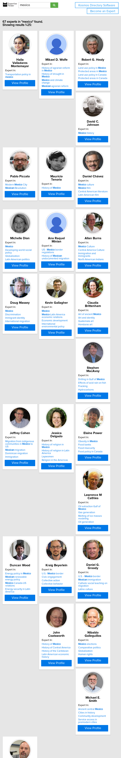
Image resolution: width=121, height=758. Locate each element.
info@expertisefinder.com (75, 736)
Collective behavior (55, 542)
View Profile (23, 98)
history (16, 150)
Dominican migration (93, 391)
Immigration (88, 395)
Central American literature (23, 233)
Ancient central (94, 608)
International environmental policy (93, 317)
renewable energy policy (19, 536)
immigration (93, 534)
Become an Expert (102, 11)
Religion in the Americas (22, 471)
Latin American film (19, 237)
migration (92, 388)
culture (17, 227)
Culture (17, 303)
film (15, 230)
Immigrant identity (55, 310)
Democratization (18, 687)
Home (92, 736)
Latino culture (89, 544)
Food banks (51, 459)
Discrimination (53, 306)
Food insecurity (53, 462)
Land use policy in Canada (96, 81)
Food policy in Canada (57, 466)
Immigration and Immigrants (17, 311)
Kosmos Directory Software (96, 5)
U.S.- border (56, 531)
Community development (95, 615)
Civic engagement (55, 535)
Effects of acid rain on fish (59, 382)
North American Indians (21, 316)
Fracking (49, 386)
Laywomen (14, 467)
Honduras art (16, 389)
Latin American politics (57, 239)
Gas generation (90, 461)
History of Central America (23, 611)
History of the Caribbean (22, 615)
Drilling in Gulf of (58, 379)
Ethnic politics (16, 694)
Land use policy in (95, 74)
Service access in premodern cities (91, 619)
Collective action (54, 538)
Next (69, 722)
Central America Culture (22, 306)
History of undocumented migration (95, 234)
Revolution (55, 154)
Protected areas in (96, 78)
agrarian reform (58, 92)
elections (54, 608)
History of (91, 150)
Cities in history (90, 611)
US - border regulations (92, 228)
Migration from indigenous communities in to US (96, 382)
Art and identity (17, 382)
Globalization (52, 236)
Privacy (99, 736)
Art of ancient (20, 379)
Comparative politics (56, 611)
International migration (57, 313)
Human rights (52, 618)
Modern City (56, 150)
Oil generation (89, 471)
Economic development (94, 312)
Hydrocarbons (53, 389)
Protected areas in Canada (96, 84)
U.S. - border (93, 531)
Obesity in (55, 455)
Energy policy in (21, 531)
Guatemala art (16, 386)
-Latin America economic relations (93, 307)
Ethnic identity (16, 691)
